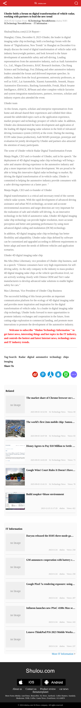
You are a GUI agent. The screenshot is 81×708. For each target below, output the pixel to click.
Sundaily (72, 696)
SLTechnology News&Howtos (42, 21)
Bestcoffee (35, 696)
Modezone (20, 698)
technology (55, 357)
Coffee (32, 698)
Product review (48, 689)
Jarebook (51, 696)
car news (63, 689)
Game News (41, 698)
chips (66, 357)
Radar (22, 357)
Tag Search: (10, 357)
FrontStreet (51, 698)
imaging (8, 361)
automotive (42, 357)
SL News (43, 696)
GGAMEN (60, 698)
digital (30, 357)
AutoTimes (25, 696)
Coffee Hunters (62, 696)
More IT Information (62, 653)
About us (17, 689)
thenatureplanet (41, 691)
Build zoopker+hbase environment (45, 494)
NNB (27, 698)
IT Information (40, 23)
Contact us (31, 689)
